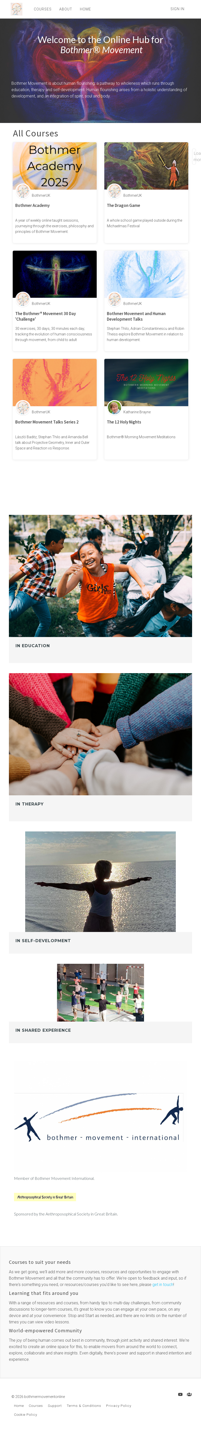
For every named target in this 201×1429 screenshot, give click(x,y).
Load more (195, 156)
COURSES (41, 9)
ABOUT (64, 9)
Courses (36, 1406)
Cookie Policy (25, 1414)
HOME (84, 9)
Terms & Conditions (84, 1406)
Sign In (177, 9)
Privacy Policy (118, 1406)
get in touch (162, 1284)
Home (19, 1406)
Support (55, 1406)
